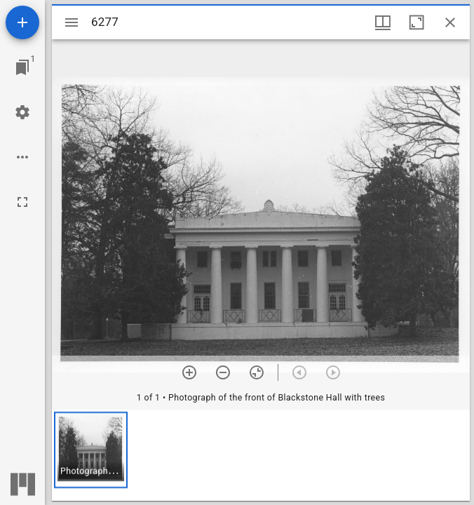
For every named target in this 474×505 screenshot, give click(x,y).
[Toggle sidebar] (71, 22)
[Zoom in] (189, 372)
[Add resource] (22, 22)
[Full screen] (22, 202)
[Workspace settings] (22, 112)
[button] (90, 450)
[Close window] (450, 22)
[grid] (261, 455)
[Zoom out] (223, 372)
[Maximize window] (416, 22)
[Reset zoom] (256, 372)
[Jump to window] (22, 67)
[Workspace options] (22, 157)
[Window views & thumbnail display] (383, 22)
